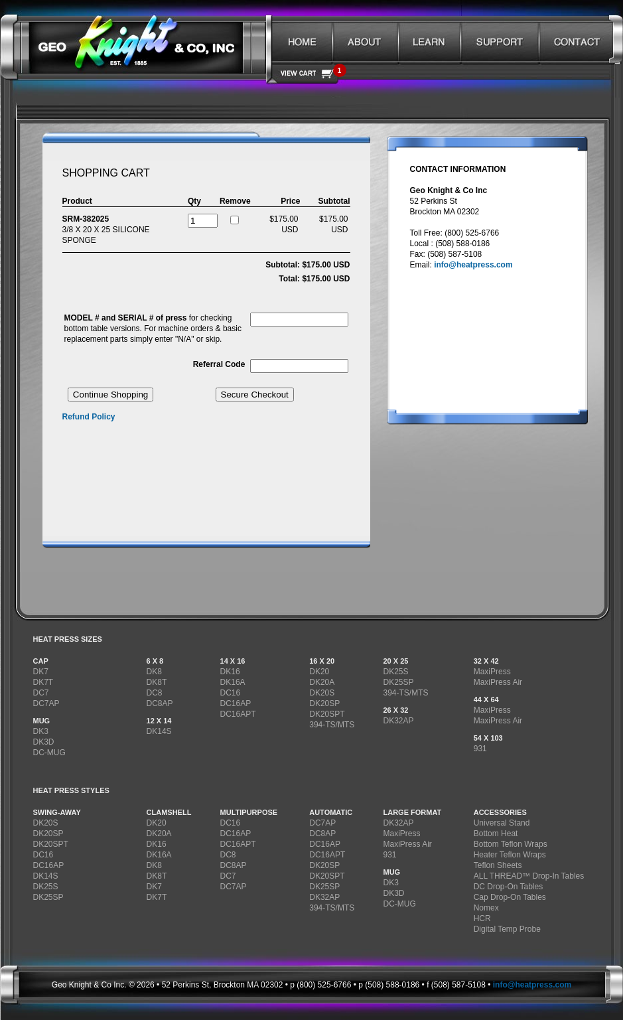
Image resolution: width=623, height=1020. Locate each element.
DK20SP (324, 703)
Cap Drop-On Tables (510, 897)
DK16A (232, 682)
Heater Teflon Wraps (510, 854)
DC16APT (238, 714)
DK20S (321, 692)
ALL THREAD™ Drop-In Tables (529, 876)
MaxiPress (492, 671)
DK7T (43, 682)
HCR (482, 918)
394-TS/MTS (331, 724)
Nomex (486, 907)
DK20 (319, 671)
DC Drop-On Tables (508, 886)
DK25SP (398, 682)
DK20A (321, 682)
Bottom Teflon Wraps (510, 844)
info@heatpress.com (473, 264)
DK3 (40, 731)
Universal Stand (502, 823)
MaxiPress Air (498, 682)
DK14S (159, 731)
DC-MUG (49, 752)
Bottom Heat (496, 833)
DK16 (230, 671)
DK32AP (398, 720)
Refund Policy (88, 416)
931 (480, 748)
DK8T (157, 682)
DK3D (43, 742)
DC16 (230, 692)
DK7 (40, 671)
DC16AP (235, 703)
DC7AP (46, 703)
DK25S (395, 671)
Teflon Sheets (498, 865)
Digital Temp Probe (507, 929)
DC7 (41, 692)
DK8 (154, 671)
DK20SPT (326, 714)
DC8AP (160, 703)
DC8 (155, 692)
